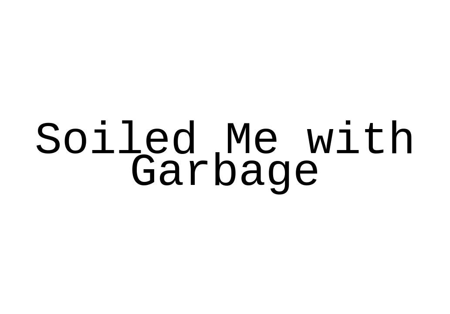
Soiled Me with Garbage (225, 157)
